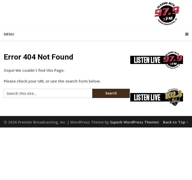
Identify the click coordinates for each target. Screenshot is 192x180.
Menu (9, 34)
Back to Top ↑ (175, 122)
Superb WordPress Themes (134, 122)
